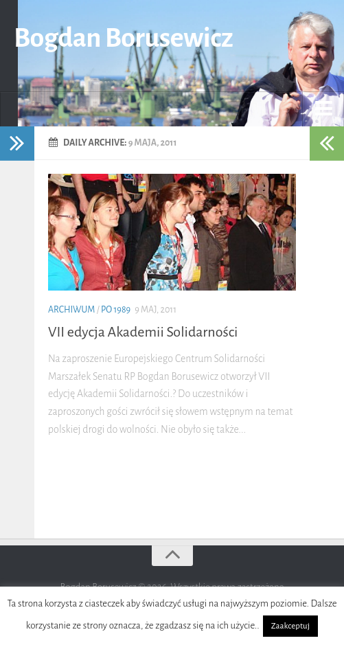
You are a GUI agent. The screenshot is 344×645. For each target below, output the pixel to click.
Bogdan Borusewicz (123, 37)
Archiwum (71, 310)
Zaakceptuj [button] (290, 626)
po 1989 (115, 310)
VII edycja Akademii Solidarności (143, 331)
